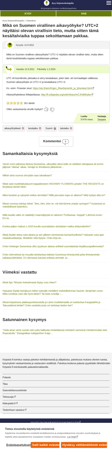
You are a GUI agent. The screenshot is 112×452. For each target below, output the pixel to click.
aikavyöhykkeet (12, 128)
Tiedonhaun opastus (13, 409)
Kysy (28, 13)
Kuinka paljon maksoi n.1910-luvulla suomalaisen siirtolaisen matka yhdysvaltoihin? (47, 226)
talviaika (64, 128)
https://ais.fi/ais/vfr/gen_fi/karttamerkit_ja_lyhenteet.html (62, 88)
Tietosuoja (8, 396)
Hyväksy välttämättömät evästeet (84, 445)
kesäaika (33, 128)
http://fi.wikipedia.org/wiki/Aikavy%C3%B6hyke (66, 94)
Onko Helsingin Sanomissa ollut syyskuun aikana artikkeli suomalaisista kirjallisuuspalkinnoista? (53, 246)
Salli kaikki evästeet (45, 445)
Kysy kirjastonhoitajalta (13, 20)
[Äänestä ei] (52, 110)
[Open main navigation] (108, 3)
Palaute (7, 377)
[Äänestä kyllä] (46, 109)
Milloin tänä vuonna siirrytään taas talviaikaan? (27, 175)
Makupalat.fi (9, 403)
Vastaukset (31, 20)
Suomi (49, 128)
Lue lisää (71, 437)
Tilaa (5, 383)
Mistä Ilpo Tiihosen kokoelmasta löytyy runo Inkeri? (29, 282)
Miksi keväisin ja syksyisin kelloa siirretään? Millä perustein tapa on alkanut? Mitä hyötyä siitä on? (54, 195)
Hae (84, 13)
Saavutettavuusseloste (15, 390)
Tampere (101, 119)
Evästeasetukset (17, 445)
